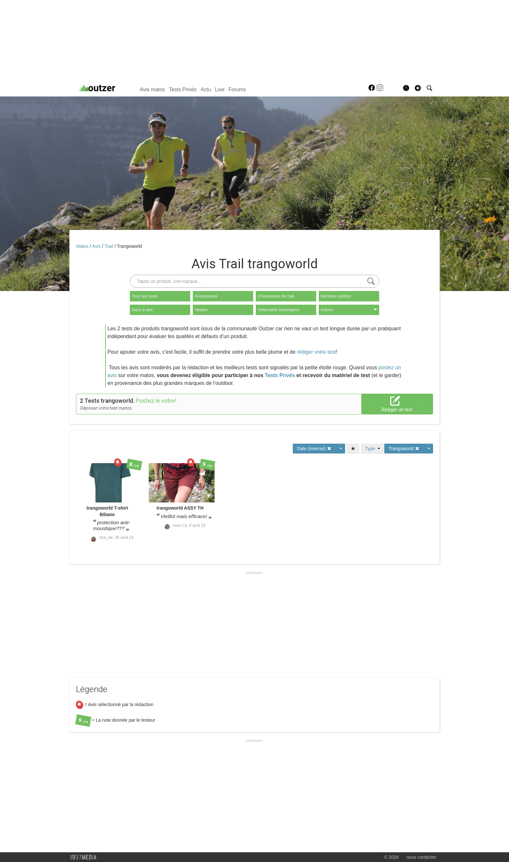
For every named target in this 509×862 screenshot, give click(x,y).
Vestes (201, 309)
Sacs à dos (142, 309)
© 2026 (391, 857)
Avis (97, 246)
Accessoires (206, 296)
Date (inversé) (314, 448)
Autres (349, 309)
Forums (237, 89)
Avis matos (152, 89)
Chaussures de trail (276, 296)
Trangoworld (129, 246)
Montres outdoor (336, 296)
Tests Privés (182, 89)
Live (219, 89)
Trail (110, 246)
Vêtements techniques (279, 309)
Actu (206, 89)
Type (372, 448)
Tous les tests (144, 296)
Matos (83, 246)
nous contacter (421, 857)
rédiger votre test (316, 352)
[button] (417, 88)
